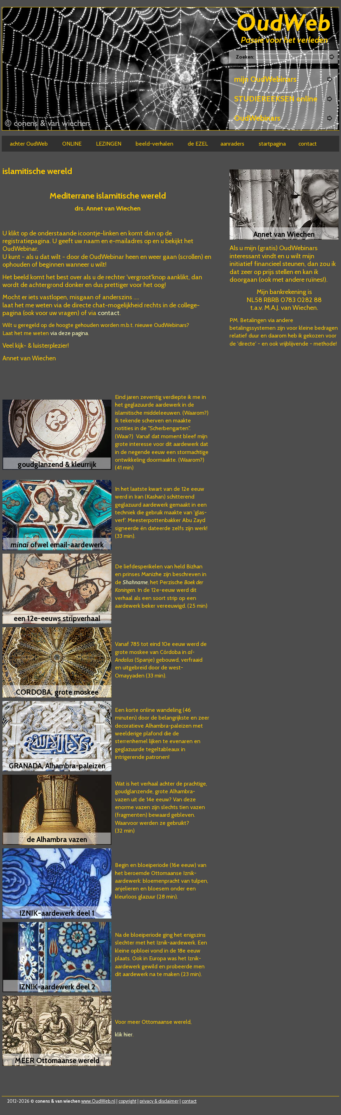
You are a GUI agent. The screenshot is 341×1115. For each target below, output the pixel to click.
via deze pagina (69, 333)
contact (109, 313)
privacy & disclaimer (159, 1101)
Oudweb (284, 23)
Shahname (135, 582)
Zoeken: (245, 57)
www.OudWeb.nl (98, 1101)
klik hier (124, 1034)
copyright (127, 1101)
